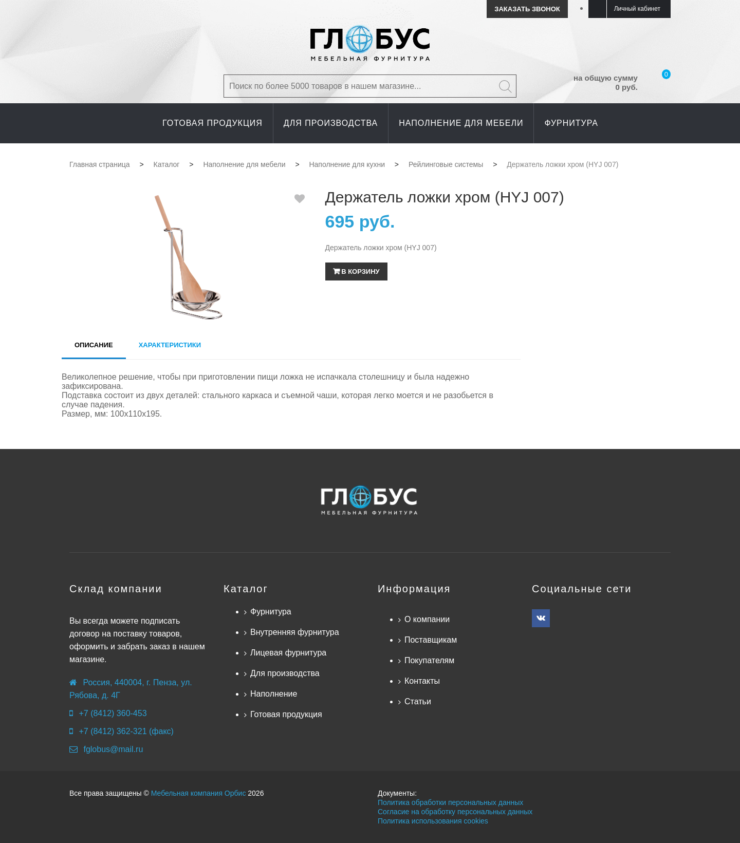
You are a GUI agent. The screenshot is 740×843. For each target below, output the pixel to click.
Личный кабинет (637, 8)
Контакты (422, 681)
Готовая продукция (286, 714)
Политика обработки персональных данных (450, 802)
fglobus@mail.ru (113, 749)
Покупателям (429, 660)
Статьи (417, 701)
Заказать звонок (527, 9)
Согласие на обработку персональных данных (455, 812)
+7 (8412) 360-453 (112, 713)
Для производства (285, 673)
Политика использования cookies (433, 821)
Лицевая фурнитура (288, 652)
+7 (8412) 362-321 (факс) (126, 731)
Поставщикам (430, 639)
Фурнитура (270, 611)
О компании (427, 619)
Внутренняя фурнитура (294, 632)
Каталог (246, 588)
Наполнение (273, 693)
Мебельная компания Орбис (198, 793)
